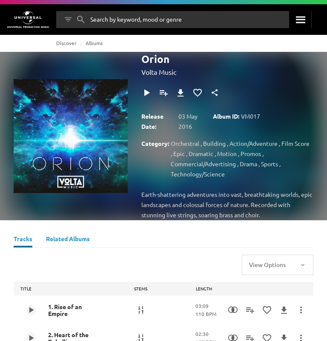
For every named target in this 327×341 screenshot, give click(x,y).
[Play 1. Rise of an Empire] (31, 310)
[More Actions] (301, 310)
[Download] (180, 93)
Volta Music (158, 72)
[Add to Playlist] (163, 93)
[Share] (214, 93)
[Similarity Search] (233, 310)
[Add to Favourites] (197, 93)
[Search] (300, 19)
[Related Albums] (68, 240)
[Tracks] (23, 240)
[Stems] (141, 310)
